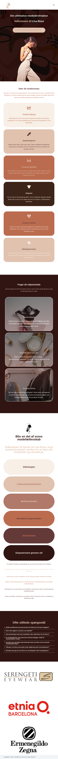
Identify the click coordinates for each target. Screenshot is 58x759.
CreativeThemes (31, 757)
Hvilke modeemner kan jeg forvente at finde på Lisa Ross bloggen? (27, 627)
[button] (29, 627)
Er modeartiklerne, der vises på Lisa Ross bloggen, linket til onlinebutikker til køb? (25, 638)
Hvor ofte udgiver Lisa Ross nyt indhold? (19, 630)
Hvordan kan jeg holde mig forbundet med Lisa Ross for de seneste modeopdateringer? (27, 643)
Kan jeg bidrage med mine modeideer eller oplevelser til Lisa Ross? (27, 634)
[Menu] (54, 5)
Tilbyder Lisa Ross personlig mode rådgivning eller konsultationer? (27, 647)
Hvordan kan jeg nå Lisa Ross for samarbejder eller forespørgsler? (27, 650)
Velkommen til (29, 21)
